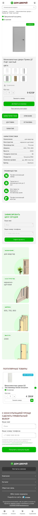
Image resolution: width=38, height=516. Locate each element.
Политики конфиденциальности (19, 505)
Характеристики (10, 116)
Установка (28, 122)
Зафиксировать (19, 239)
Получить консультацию (19, 450)
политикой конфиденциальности (12, 444)
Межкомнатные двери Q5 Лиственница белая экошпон (16, 387)
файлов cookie (15, 503)
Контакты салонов (19, 469)
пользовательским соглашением (22, 442)
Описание (28, 116)
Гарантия (10, 128)
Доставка (10, 122)
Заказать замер (19, 98)
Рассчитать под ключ (19, 108)
